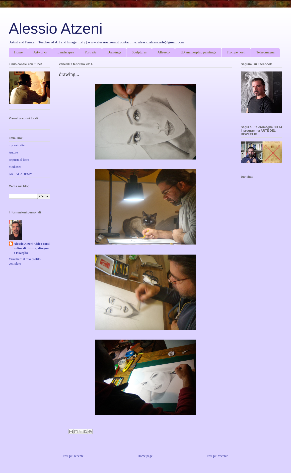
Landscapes (65, 52)
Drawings (114, 52)
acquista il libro (19, 160)
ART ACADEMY (20, 174)
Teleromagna (265, 52)
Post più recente (73, 456)
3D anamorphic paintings (198, 52)
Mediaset (15, 167)
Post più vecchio (217, 456)
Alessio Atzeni (56, 28)
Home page (145, 456)
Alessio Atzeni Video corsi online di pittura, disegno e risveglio (32, 248)
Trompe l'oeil (236, 52)
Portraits (90, 52)
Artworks (40, 52)
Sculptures (139, 52)
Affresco (163, 52)
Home (18, 52)
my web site (17, 145)
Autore (13, 152)
